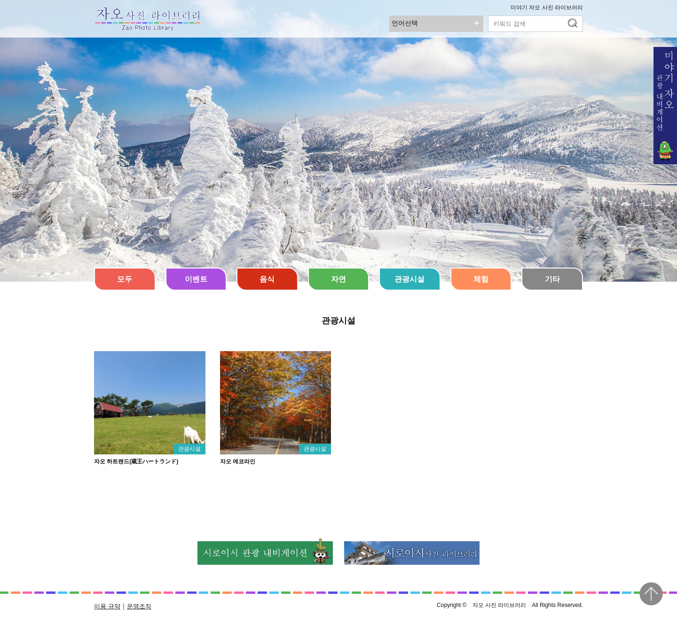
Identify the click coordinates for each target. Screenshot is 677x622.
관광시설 (409, 279)
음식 (267, 279)
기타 (552, 279)
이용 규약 (107, 606)
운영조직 (139, 606)
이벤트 (196, 279)
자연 (338, 279)
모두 (124, 279)
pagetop (651, 593)
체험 (480, 279)
